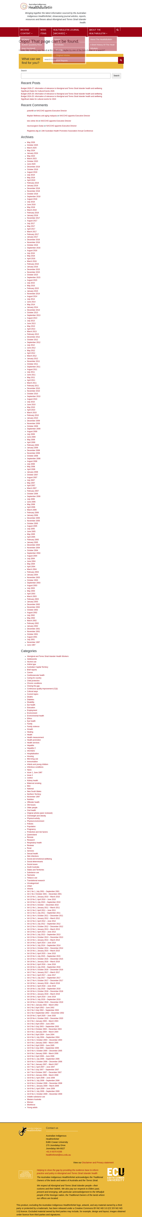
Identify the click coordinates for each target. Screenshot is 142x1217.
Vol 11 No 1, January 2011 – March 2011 (43, 908)
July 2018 (31, 202)
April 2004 (31, 567)
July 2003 (31, 588)
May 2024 (31, 150)
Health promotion (34, 740)
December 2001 (33, 629)
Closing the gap (33, 686)
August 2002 (32, 613)
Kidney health (32, 780)
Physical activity (33, 818)
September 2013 (33, 315)
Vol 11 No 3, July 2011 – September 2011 (43, 913)
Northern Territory (34, 794)
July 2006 (31, 499)
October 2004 (32, 550)
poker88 (30, 111)
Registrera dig (32, 131)
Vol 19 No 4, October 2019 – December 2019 (45, 1002)
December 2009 (33, 421)
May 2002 (31, 618)
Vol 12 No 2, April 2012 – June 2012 (41, 921)
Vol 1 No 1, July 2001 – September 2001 (43, 891)
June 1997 (31, 645)
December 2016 (33, 240)
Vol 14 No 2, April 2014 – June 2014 (41, 943)
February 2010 (33, 415)
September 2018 (33, 196)
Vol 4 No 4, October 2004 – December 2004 (44, 1040)
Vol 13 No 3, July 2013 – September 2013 (43, 934)
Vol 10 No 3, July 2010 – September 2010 (43, 902)
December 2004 (33, 545)
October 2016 (32, 245)
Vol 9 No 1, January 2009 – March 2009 (43, 1086)
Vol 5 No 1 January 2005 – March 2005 (42, 1043)
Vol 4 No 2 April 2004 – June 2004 (40, 1034)
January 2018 (32, 215)
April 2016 (31, 259)
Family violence (33, 726)
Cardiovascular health (36, 675)
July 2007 (31, 480)
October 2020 (32, 161)
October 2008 (32, 456)
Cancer (30, 672)
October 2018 (32, 194)
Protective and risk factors (37, 832)
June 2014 (31, 302)
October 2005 (32, 523)
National (30, 789)
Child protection (33, 681)
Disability (30, 702)
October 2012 (32, 340)
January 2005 (32, 542)
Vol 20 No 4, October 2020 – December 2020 (45, 1018)
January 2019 (32, 186)
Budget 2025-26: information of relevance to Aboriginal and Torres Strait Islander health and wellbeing (61, 94)
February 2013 (33, 334)
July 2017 (31, 223)
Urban (29, 886)
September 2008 (33, 459)
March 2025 (32, 148)
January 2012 (32, 359)
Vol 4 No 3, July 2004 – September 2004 (43, 1037)
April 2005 (31, 537)
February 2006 (33, 513)
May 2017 (31, 226)
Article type (31, 664)
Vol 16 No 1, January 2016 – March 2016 (43, 962)
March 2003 (32, 596)
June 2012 (31, 348)
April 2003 (31, 594)
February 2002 (33, 623)
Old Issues (31, 805)
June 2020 (31, 164)
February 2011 (33, 386)
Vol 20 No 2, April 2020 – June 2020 (41, 1016)
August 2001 (32, 637)
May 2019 (31, 178)
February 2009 (33, 445)
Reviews (30, 845)
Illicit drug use (32, 759)
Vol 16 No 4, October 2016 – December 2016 (45, 970)
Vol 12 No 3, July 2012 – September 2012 (43, 924)
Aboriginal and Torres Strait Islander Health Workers (48, 656)
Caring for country (34, 678)
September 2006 (33, 496)
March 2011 (32, 383)
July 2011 (31, 372)
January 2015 (32, 291)
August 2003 (32, 585)
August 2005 (32, 526)
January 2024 (32, 153)
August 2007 (32, 477)
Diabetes (30, 700)
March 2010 (32, 413)
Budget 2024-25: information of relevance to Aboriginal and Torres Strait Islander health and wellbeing (61, 96)
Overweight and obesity (36, 816)
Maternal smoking (34, 783)
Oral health (31, 810)
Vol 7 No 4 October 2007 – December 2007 (44, 1072)
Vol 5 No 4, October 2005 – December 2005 (44, 1051)
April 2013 (31, 329)
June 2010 (31, 404)
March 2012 (32, 356)
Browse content (26, 31)
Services (30, 851)
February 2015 (33, 288)
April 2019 (31, 180)
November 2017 (33, 218)
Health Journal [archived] (66, 31)
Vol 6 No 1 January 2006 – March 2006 (42, 1053)
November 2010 (33, 391)
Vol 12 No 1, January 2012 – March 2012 (43, 918)
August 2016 (32, 250)
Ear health (31, 705)
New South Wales (34, 791)
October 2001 (32, 634)
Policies (30, 824)
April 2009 (31, 442)
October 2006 (32, 494)
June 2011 (31, 375)
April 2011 (31, 380)
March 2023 (32, 158)
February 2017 (33, 234)
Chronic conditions (34, 683)
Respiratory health (34, 843)
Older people (32, 808)
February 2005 (33, 540)
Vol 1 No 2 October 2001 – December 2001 (44, 894)
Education (31, 708)
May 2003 (31, 591)
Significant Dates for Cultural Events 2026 (37, 91)
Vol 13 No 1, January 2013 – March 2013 (43, 929)
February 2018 (33, 213)
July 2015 (31, 283)
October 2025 (32, 145)
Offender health (33, 802)
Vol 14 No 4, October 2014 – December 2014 (45, 948)
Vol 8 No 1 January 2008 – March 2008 (42, 1075)
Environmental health (35, 716)
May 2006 (31, 504)
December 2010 (33, 388)
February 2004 (33, 572)
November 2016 (33, 242)
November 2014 (33, 294)
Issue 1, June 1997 (34, 772)
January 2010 (32, 418)
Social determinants (35, 862)
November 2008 (33, 453)
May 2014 (31, 304)
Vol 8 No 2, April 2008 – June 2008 (41, 1078)
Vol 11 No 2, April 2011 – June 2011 (41, 910)
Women (30, 1102)
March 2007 (32, 488)
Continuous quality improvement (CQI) (42, 689)
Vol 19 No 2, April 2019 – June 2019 (41, 997)
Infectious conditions (35, 767)
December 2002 (33, 604)
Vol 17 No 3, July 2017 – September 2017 (43, 978)
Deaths (30, 697)
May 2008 (31, 467)
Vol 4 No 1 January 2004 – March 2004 (42, 1032)
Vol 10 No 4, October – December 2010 (43, 905)
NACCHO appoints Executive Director (52, 111)
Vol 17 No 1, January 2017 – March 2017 (43, 972)
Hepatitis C (31, 748)
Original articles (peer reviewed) (40, 813)
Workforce (31, 1105)
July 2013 (31, 321)
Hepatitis (30, 745)
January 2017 (32, 237)
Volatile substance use (36, 1097)
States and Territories (35, 870)
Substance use (33, 872)
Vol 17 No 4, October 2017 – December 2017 (45, 980)
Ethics (29, 718)
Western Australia (34, 1099)
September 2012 (33, 342)
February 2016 (33, 264)
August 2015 (32, 280)
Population (31, 826)
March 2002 (32, 621)
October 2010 (32, 394)
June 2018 (31, 204)
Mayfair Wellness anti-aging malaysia (42, 116)
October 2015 (32, 275)
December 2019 (33, 167)
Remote (30, 837)
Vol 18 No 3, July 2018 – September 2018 (43, 989)
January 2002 (32, 626)
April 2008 (31, 469)
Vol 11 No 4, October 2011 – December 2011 (45, 916)
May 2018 (31, 207)
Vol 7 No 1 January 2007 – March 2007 (42, 1064)
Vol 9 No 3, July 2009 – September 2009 (43, 1091)
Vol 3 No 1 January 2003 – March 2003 (42, 1021)
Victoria (30, 889)
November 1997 (33, 642)
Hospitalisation (33, 754)
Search (24, 71)
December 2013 (33, 310)
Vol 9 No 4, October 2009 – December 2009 (44, 1094)
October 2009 (32, 426)
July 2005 (31, 529)
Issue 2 (30, 775)
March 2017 (32, 232)
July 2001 (31, 639)
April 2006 (31, 507)
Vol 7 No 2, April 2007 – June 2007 (41, 1067)
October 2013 (32, 313)
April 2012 (31, 353)
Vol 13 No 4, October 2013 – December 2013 (45, 937)
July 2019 (31, 175)
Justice (30, 778)
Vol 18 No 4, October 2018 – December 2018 (45, 991)
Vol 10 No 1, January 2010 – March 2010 (43, 897)
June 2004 (31, 561)
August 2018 (32, 199)
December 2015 (33, 269)
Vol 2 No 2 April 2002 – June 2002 (40, 1008)
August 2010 (32, 399)
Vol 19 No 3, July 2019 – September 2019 (43, 999)
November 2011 (33, 361)
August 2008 (32, 461)
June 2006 (31, 502)
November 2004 (33, 548)
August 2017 (32, 221)
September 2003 (33, 583)
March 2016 (32, 261)
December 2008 (33, 450)
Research (31, 840)
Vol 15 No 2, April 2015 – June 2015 (41, 953)
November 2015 (33, 272)
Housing (30, 756)
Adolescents (32, 659)
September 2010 (33, 396)
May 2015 (31, 286)
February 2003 (33, 599)
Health (29, 735)
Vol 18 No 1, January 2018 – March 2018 (43, 983)
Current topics (32, 694)
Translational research (36, 880)
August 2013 (32, 318)
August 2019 (32, 172)
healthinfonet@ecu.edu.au (58, 1155)
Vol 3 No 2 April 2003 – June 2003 (40, 1024)
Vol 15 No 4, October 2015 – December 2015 (45, 959)
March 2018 (32, 210)
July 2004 (31, 559)
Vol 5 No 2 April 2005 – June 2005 (40, 1045)
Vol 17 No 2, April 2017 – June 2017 (41, 975)
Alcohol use (31, 662)
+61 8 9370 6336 (54, 1151)
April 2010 (31, 410)
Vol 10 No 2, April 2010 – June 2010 (41, 899)
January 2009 (32, 448)
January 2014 (32, 307)
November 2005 (33, 521)
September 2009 (33, 429)
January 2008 (32, 472)
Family (29, 724)
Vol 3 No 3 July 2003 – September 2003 (43, 1026)
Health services (33, 743)
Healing (30, 732)
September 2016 (33, 248)
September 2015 (33, 277)
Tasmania (31, 875)
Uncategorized (33, 883)
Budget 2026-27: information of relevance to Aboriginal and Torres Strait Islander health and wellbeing (61, 88)
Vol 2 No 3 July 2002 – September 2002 (43, 1010)
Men (29, 786)
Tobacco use (32, 878)
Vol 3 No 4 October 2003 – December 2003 (44, 1029)
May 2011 (31, 377)
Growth (30, 729)
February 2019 (33, 183)
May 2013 (31, 326)
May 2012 (31, 350)
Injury (29, 770)
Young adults (32, 1107)
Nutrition (30, 799)
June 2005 (31, 531)
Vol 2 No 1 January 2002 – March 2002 (42, 1005)
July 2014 (31, 299)
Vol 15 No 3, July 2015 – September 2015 (43, 956)
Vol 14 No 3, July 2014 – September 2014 (43, 945)
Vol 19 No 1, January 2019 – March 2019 (43, 994)
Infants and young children (37, 764)
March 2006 (32, 510)
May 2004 (31, 564)
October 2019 (32, 169)
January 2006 (32, 515)
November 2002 (33, 607)
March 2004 (32, 569)
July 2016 (31, 253)
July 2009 (31, 434)
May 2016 (31, 256)
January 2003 (32, 602)
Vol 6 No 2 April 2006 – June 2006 (40, 1056)
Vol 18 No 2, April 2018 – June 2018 (41, 986)
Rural (29, 848)
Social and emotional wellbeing (39, 859)
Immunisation (32, 762)
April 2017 (31, 229)
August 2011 (32, 369)
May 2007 (31, 483)
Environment (32, 713)
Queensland (32, 835)
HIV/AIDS (31, 751)
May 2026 (31, 142)
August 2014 (32, 296)
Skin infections (33, 856)
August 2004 (32, 556)
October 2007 (32, 475)
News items (43, 31)
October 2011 (32, 364)
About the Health (98, 31)
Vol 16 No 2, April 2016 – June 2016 (41, 964)
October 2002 (32, 610)
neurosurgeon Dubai (35, 126)
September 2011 (33, 367)
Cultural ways (32, 691)
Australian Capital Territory (37, 667)
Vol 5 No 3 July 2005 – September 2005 (43, 1048)
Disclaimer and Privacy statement (98, 1162)
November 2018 (33, 191)
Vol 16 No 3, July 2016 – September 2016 (43, 967)
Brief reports (32, 670)
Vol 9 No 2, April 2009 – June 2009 (41, 1088)
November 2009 (33, 423)
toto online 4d (32, 121)
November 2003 (33, 577)
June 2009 (31, 437)
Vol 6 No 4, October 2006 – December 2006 (44, 1062)
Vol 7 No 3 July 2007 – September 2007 (43, 1070)
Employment (32, 710)
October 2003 (32, 580)
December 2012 (33, 337)
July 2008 (31, 464)
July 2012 (31, 345)
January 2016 (32, 267)
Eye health (31, 721)
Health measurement (35, 737)
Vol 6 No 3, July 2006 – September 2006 (43, 1059)
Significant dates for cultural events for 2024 (38, 99)
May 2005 (31, 534)
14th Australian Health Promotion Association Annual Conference (67, 131)
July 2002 (31, 615)
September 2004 (33, 553)
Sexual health (32, 854)
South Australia (33, 867)
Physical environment (35, 821)
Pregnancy (31, 829)
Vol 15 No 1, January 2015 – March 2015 (43, 951)
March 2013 (32, 331)
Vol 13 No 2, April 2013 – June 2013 (41, 932)
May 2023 (31, 156)
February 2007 (33, 491)
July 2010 (31, 402)
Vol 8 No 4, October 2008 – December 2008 (44, 1083)
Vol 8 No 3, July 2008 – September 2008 (43, 1080)
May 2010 (31, 407)
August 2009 (32, 431)
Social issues (32, 864)
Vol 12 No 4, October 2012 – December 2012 (45, 926)
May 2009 (31, 440)
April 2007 (31, 485)
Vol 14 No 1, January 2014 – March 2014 (43, 940)
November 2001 (33, 631)
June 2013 (31, 323)
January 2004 (32, 575)
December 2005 (33, 518)
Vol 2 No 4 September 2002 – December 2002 (45, 1013)
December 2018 (33, 188)
